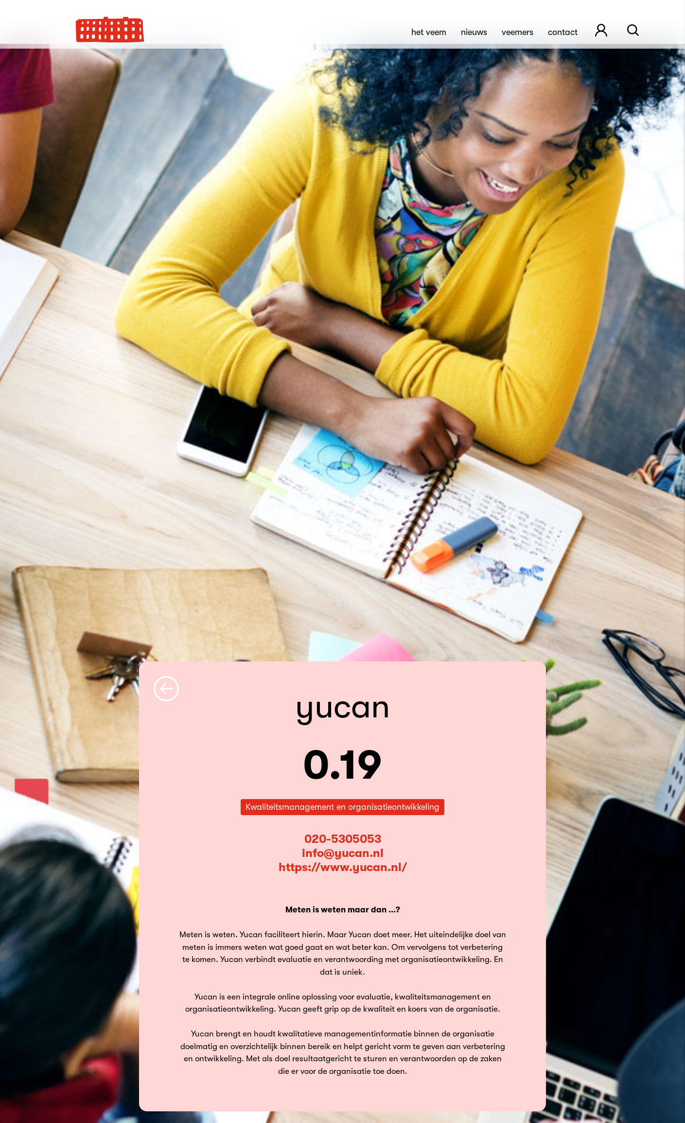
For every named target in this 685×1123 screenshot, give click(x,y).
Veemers (517, 32)
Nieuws (474, 32)
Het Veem (428, 32)
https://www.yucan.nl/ (343, 867)
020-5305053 (342, 839)
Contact (563, 32)
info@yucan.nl (343, 853)
